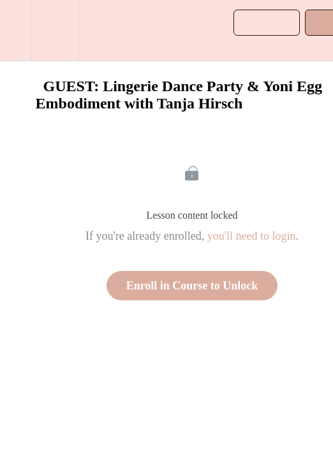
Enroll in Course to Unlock (192, 285)
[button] (15, 30)
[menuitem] (54, 30)
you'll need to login (251, 236)
